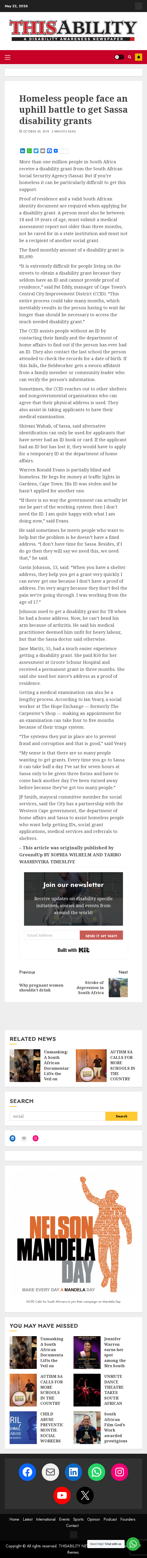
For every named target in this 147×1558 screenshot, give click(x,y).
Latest (27, 1519)
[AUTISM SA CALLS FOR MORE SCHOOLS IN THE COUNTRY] (91, 1065)
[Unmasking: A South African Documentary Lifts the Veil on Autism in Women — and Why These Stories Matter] (25, 1065)
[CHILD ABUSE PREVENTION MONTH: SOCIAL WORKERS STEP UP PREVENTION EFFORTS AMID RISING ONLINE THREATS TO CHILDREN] (23, 1427)
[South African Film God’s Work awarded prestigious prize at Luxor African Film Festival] (87, 1427)
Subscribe (138, 57)
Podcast (110, 1519)
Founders (127, 1519)
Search (22, 1101)
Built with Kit (74, 950)
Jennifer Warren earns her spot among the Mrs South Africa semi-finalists (115, 1360)
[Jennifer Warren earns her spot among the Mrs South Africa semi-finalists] (87, 1352)
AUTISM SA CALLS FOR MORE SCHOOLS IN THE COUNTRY (122, 1065)
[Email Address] (52, 935)
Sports (78, 1519)
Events (64, 1519)
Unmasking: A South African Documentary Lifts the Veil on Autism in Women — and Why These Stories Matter (57, 1081)
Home (14, 1519)
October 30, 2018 (36, 132)
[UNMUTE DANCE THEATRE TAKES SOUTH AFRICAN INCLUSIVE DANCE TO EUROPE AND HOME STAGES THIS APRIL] (87, 1390)
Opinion (93, 1519)
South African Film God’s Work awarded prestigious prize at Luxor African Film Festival (115, 1441)
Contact (72, 1525)
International (45, 1519)
